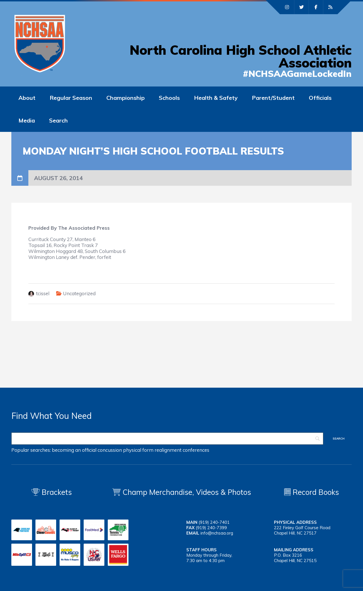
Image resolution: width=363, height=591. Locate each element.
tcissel (42, 293)
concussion (110, 450)
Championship (125, 97)
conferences (196, 450)
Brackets (51, 492)
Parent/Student (273, 97)
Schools (169, 97)
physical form (138, 450)
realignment (168, 450)
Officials (320, 97)
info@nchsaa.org (217, 533)
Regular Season (71, 97)
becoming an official (74, 450)
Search (58, 120)
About (26, 97)
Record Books (311, 492)
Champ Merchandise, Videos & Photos (187, 492)
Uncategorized (79, 293)
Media (26, 120)
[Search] (167, 438)
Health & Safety (216, 97)
